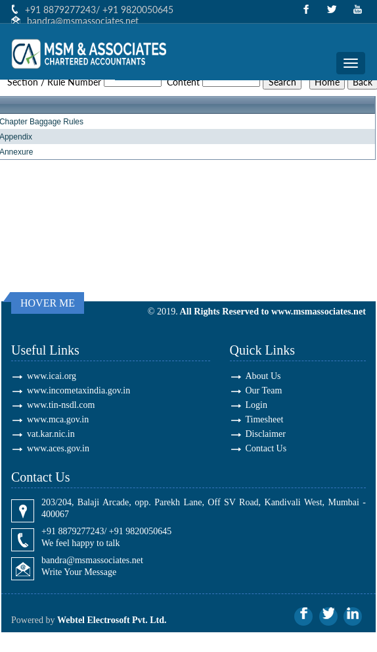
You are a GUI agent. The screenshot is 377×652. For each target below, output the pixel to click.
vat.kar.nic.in (51, 434)
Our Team (264, 390)
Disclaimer (266, 434)
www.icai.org (51, 376)
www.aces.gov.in (58, 448)
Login (256, 405)
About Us (263, 376)
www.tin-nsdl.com (61, 405)
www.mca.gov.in (58, 419)
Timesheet (265, 419)
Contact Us (266, 448)
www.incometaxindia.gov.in (78, 390)
